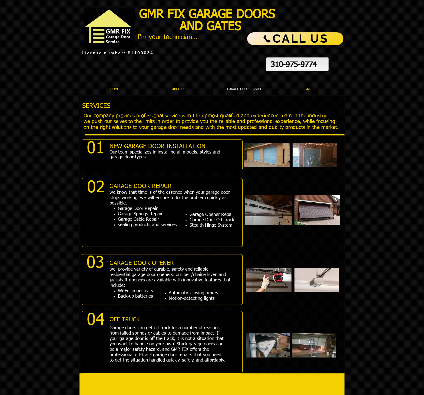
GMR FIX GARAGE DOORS (209, 15)
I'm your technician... (167, 37)
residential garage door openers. (142, 275)
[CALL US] (295, 38)
